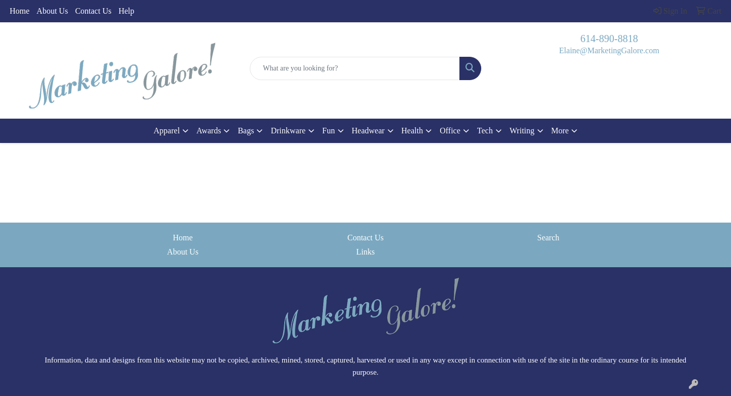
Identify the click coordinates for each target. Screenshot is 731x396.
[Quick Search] (355, 68)
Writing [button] (522, 130)
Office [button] (450, 130)
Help (126, 11)
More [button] (560, 130)
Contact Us (93, 11)
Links (365, 251)
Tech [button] (485, 130)
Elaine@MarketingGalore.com (609, 50)
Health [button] (412, 130)
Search (548, 237)
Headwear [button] (368, 130)
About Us (52, 11)
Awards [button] (208, 130)
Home (19, 11)
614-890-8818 (609, 38)
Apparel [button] (167, 130)
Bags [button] (246, 130)
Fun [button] (328, 130)
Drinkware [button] (288, 130)
